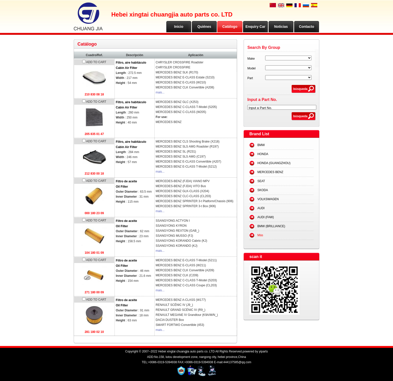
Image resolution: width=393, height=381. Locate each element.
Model (251, 68)
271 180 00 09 (94, 292)
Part (250, 78)
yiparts (263, 351)
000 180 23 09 (94, 213)
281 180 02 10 (94, 332)
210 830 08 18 (94, 94)
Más (260, 235)
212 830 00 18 (94, 173)
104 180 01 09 (94, 253)
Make (251, 58)
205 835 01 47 (94, 134)
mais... (160, 92)
